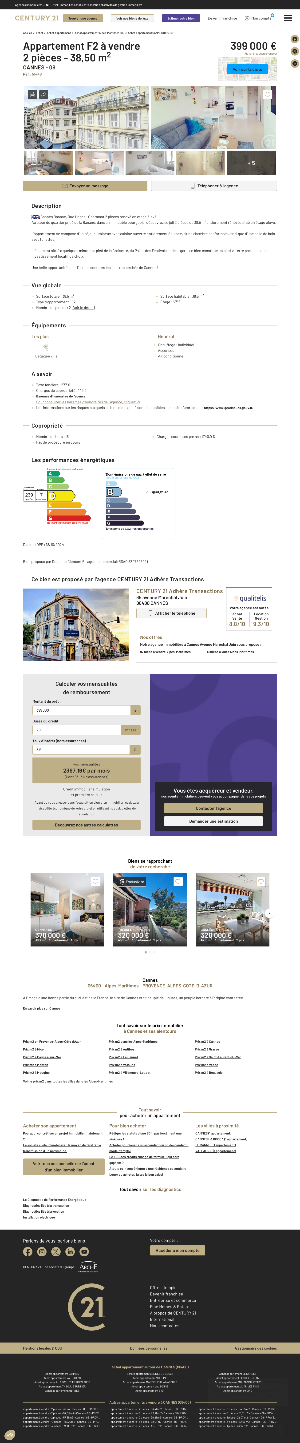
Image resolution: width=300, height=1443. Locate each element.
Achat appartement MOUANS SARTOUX (238, 1382)
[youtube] (84, 1251)
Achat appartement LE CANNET (238, 1373)
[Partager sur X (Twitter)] (295, 51)
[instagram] (42, 1251)
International (162, 1319)
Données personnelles (148, 1348)
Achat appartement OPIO (237, 1390)
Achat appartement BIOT (150, 1390)
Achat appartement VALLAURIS (62, 1377)
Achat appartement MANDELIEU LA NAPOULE (150, 1382)
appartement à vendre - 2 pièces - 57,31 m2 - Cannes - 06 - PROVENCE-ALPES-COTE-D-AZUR (62, 1417)
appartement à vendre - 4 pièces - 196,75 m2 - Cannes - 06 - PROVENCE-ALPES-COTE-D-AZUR (62, 1421)
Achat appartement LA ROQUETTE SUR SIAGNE (62, 1382)
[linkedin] (70, 1251)
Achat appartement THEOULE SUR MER (62, 1386)
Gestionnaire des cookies (256, 1348)
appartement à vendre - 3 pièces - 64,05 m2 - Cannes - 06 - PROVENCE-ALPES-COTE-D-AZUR (238, 1409)
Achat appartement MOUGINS (150, 1377)
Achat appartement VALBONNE (149, 1386)
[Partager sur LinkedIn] (295, 63)
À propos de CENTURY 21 (173, 1312)
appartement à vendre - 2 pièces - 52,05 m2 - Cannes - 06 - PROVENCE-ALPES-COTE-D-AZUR (62, 1413)
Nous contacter (164, 1325)
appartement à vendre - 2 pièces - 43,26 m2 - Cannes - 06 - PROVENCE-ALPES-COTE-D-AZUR (150, 1413)
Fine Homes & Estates (171, 1306)
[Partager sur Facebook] (295, 39)
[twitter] (56, 1251)
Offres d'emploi (164, 1287)
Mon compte (258, 17)
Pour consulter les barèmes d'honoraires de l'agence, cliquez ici (88, 402)
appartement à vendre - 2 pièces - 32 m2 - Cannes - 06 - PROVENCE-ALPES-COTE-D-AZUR (62, 1409)
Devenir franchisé (222, 18)
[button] (32, 94)
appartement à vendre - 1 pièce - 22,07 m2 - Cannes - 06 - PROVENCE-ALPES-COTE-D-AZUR (238, 1417)
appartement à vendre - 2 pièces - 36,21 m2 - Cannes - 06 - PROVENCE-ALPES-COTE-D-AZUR (150, 1417)
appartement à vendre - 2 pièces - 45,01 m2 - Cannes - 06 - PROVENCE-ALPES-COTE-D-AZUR (150, 1425)
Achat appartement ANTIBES (62, 1390)
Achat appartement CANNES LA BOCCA (150, 1373)
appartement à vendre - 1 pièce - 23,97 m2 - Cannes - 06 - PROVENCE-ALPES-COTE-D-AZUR (238, 1425)
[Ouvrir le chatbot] (281, 1426)
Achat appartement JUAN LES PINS (238, 1386)
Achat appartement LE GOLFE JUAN (237, 1377)
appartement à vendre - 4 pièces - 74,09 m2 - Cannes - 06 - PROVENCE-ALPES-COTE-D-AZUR (62, 1425)
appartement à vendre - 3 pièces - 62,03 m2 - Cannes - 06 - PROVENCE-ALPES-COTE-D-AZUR (238, 1421)
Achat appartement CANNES (62, 1373)
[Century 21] (37, 18)
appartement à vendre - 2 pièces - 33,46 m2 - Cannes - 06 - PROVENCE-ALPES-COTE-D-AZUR (150, 1409)
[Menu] (288, 18)
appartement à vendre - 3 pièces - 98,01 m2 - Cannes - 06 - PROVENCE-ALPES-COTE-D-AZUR (150, 1421)
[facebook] (27, 1251)
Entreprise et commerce (173, 1300)
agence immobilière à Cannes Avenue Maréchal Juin (193, 644)
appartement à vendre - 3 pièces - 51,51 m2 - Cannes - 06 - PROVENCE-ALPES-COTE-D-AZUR (238, 1413)
